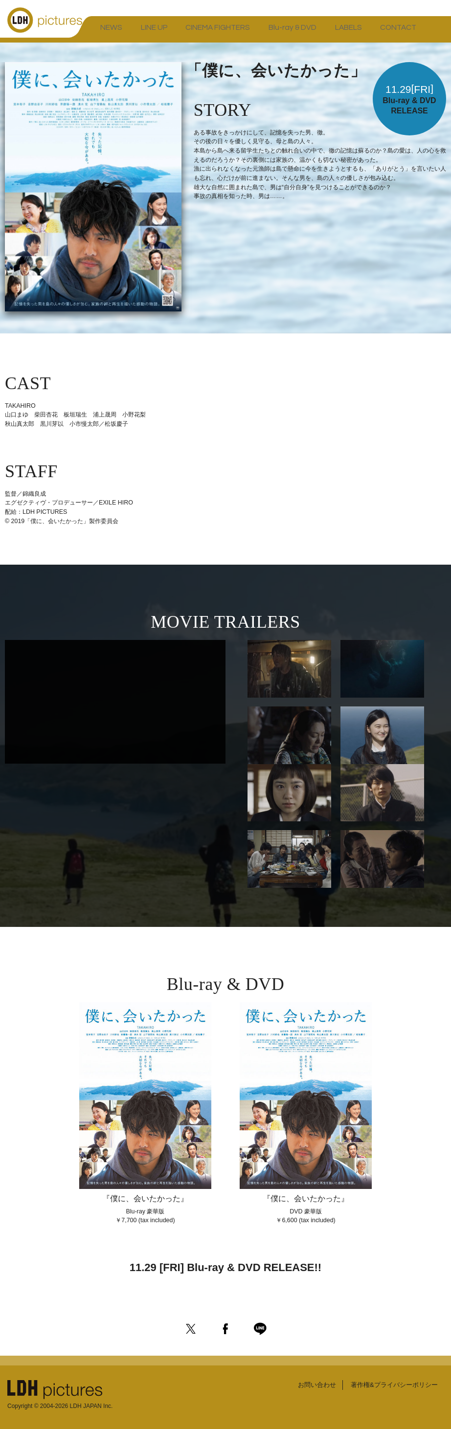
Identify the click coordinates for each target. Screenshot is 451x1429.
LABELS (281, 31)
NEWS (104, 31)
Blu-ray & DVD (240, 31)
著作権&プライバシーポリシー (391, 1381)
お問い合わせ (309, 1381)
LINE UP (133, 31)
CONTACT (316, 31)
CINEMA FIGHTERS (182, 31)
